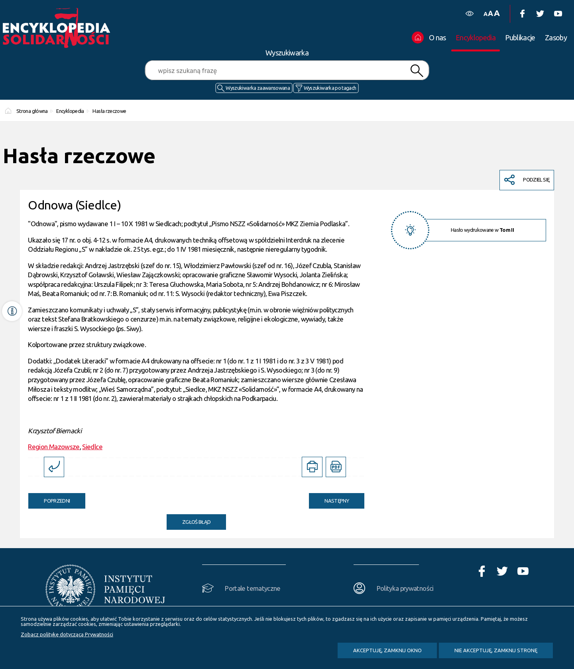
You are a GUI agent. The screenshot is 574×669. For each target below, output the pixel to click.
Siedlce (92, 446)
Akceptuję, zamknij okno (387, 650)
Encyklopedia (70, 111)
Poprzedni (49, 498)
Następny (329, 498)
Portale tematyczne (252, 588)
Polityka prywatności (405, 588)
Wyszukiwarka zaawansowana (258, 88)
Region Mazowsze (53, 446)
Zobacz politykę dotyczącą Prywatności (67, 634)
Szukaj (417, 71)
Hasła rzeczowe (109, 111)
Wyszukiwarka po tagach (330, 88)
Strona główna (32, 111)
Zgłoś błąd (196, 522)
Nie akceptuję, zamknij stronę (495, 650)
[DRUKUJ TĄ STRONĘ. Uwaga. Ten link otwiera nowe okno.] (312, 467)
